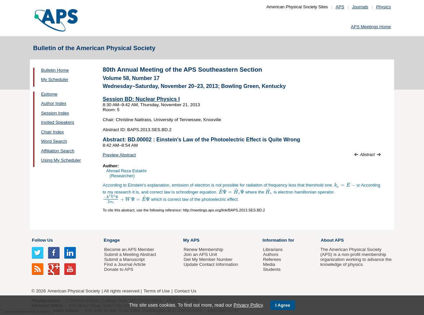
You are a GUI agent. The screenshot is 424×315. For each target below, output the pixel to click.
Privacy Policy (248, 305)
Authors (270, 254)
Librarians (273, 249)
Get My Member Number (208, 259)
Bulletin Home (55, 70)
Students (272, 269)
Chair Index (52, 131)
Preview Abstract (119, 154)
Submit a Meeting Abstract (130, 254)
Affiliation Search (58, 150)
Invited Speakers (57, 122)
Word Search (54, 141)
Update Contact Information (211, 264)
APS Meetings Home (371, 26)
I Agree (282, 305)
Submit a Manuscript (124, 259)
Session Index (55, 113)
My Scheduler (54, 79)
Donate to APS (118, 269)
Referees (272, 259)
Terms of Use (156, 290)
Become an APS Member (129, 249)
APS (340, 6)
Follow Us (42, 240)
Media (269, 264)
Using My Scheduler (61, 160)
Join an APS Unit (200, 254)
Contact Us (185, 290)
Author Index (53, 103)
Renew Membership (203, 249)
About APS (332, 240)
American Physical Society (74, 290)
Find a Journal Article (124, 264)
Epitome (49, 94)
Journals (360, 6)
